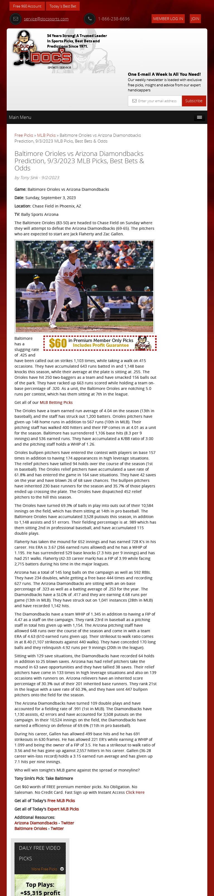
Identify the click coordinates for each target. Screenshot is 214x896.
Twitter (67, 864)
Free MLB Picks (61, 841)
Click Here (23, 833)
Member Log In (168, 18)
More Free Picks (182, 118)
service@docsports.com (39, 18)
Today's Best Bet (67, 6)
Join (195, 18)
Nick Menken (183, 178)
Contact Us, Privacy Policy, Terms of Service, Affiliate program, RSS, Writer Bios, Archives (140, 889)
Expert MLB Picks (63, 850)
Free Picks (23, 94)
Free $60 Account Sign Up (178, 227)
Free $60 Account (28, 6)
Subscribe (194, 60)
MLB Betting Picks (56, 365)
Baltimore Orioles (30, 869)
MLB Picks (46, 94)
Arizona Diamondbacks (35, 864)
